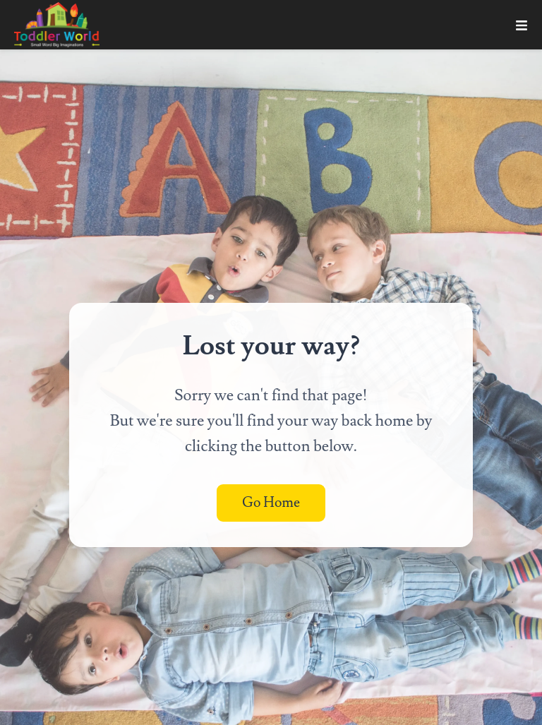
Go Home (271, 502)
